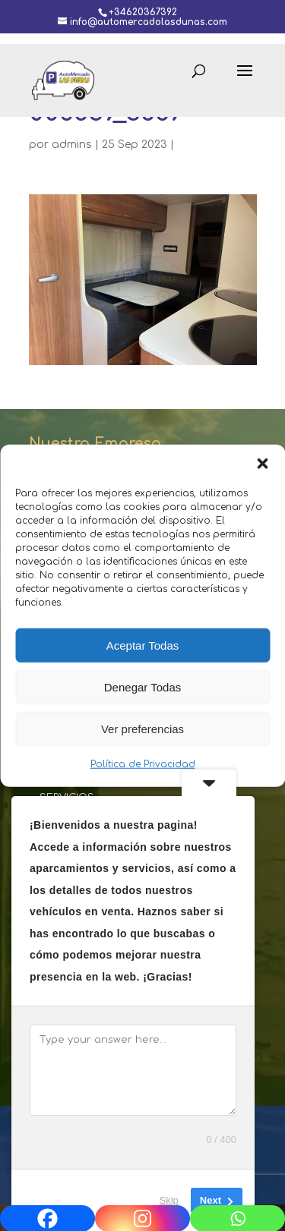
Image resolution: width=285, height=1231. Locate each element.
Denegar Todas (142, 686)
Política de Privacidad (142, 764)
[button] (262, 463)
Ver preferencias (142, 728)
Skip (169, 1200)
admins (72, 144)
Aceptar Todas (142, 644)
